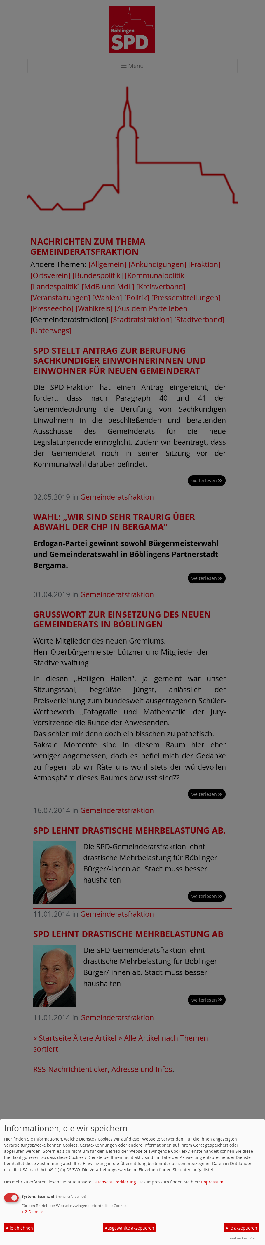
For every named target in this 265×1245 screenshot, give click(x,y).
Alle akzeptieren (241, 1228)
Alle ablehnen (19, 1228)
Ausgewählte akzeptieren (129, 1228)
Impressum (212, 1182)
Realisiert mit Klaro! (244, 1238)
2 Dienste (32, 1211)
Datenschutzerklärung (114, 1182)
